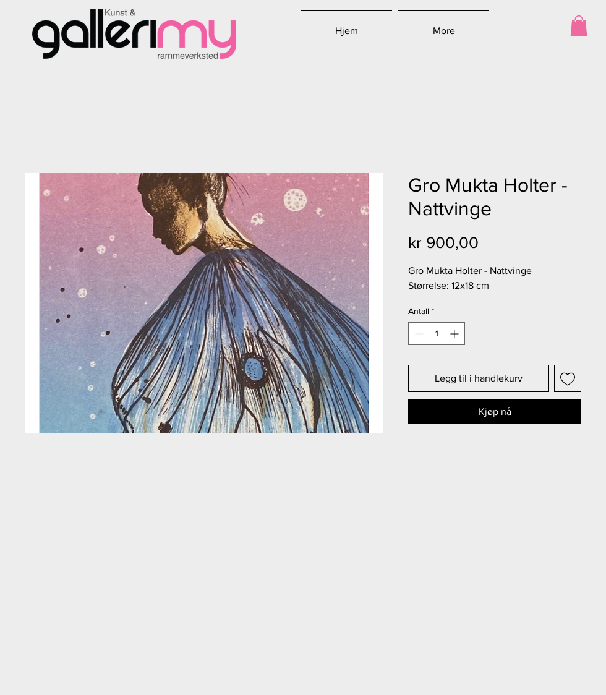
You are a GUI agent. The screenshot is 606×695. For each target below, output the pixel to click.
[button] (578, 25)
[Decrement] (417, 333)
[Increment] (455, 333)
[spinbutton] (436, 333)
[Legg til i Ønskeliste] (567, 378)
